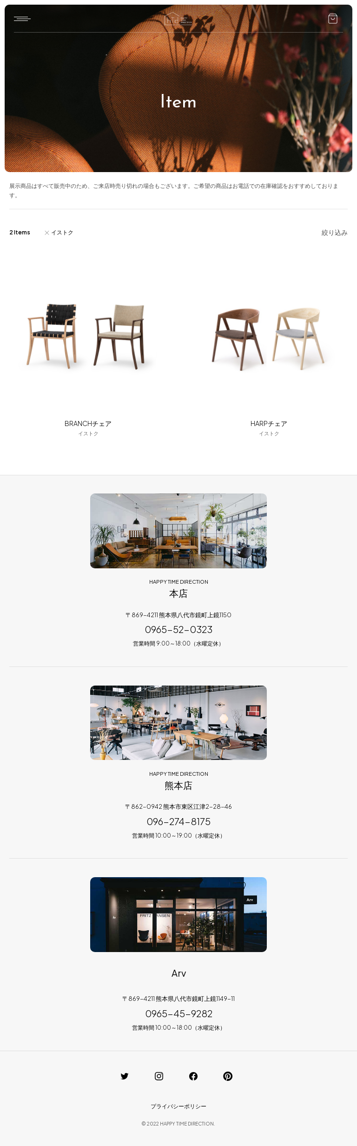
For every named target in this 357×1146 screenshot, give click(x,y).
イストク (62, 232)
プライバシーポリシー (178, 1106)
